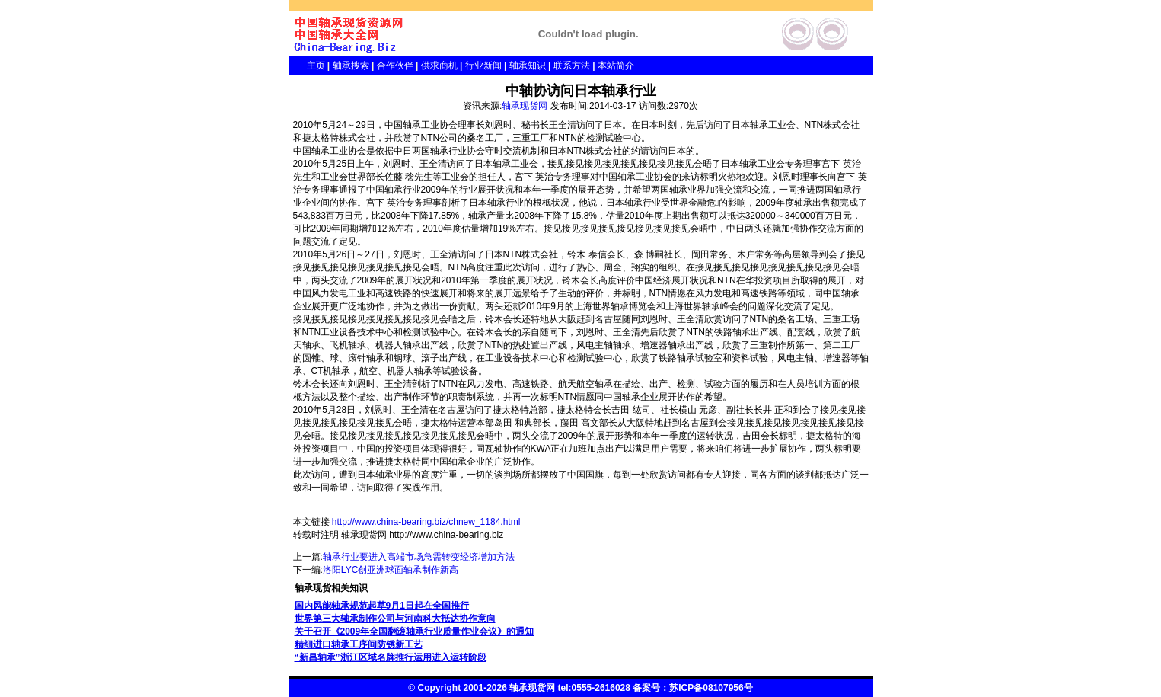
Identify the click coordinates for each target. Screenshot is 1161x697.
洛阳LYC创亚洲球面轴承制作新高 (390, 569)
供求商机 (439, 65)
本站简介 (616, 65)
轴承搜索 (351, 65)
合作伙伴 (395, 65)
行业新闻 (483, 65)
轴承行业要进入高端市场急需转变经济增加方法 (419, 557)
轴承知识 (527, 65)
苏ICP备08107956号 (710, 688)
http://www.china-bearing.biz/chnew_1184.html (426, 521)
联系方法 (571, 65)
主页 (307, 65)
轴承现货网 (524, 106)
